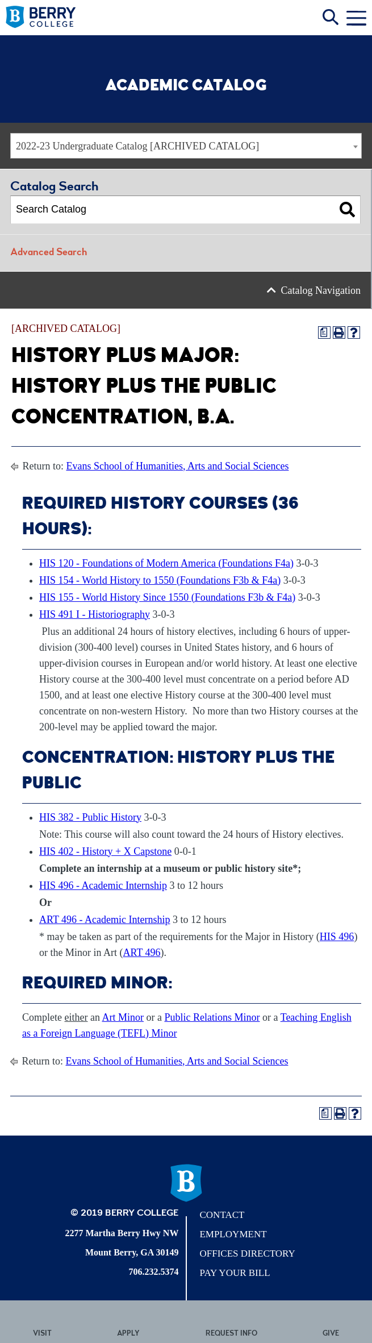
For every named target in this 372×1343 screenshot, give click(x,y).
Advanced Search (48, 253)
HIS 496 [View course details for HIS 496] (337, 936)
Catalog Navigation (321, 290)
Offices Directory (247, 1253)
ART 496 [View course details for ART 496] (141, 952)
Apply (128, 1334)
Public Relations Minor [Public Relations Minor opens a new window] (212, 1017)
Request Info (231, 1334)
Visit (42, 1334)
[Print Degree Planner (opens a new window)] (324, 332)
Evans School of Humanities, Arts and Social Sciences (177, 466)
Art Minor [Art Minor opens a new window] (123, 1017)
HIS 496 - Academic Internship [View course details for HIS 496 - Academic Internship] (103, 885)
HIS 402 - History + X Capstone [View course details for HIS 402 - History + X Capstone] (105, 851)
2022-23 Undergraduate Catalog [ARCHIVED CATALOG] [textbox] (137, 146)
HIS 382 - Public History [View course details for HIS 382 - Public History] (90, 817)
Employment (232, 1234)
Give (331, 1334)
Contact (221, 1214)
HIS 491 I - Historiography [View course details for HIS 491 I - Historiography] (94, 614)
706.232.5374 (153, 1272)
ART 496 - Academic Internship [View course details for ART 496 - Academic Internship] (104, 919)
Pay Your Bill (234, 1272)
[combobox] (186, 146)
